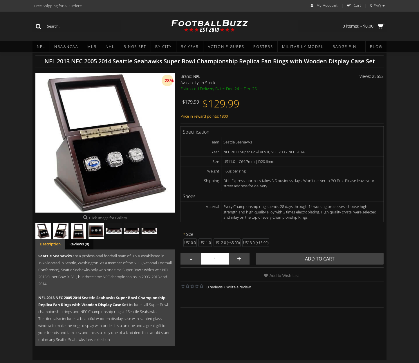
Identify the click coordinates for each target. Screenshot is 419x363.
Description (50, 244)
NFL (196, 76)
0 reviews (215, 287)
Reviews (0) (79, 244)
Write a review (238, 287)
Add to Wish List (284, 275)
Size (189, 234)
